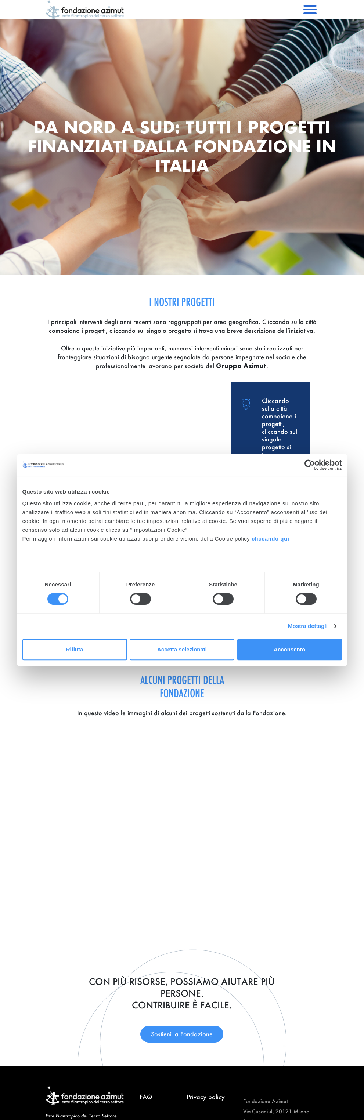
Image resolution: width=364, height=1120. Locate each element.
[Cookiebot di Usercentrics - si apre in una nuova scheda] (310, 464)
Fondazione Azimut (265, 1101)
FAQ (146, 1097)
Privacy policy (206, 1097)
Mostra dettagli (308, 626)
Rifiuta (74, 649)
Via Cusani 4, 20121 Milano (276, 1111)
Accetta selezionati (182, 649)
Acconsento (289, 649)
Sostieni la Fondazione (182, 1034)
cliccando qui (271, 538)
